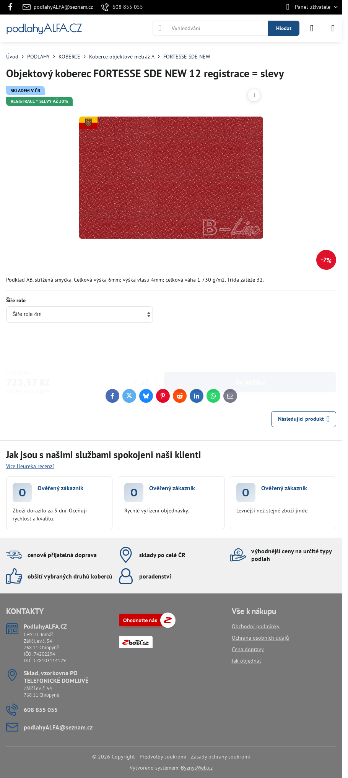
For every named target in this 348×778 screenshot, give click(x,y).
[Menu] (333, 28)
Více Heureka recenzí (30, 466)
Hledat (283, 28)
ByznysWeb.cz (197, 767)
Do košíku (250, 348)
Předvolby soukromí (163, 756)
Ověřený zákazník (60, 488)
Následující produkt (304, 419)
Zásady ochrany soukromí (220, 756)
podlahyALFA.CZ (43, 28)
